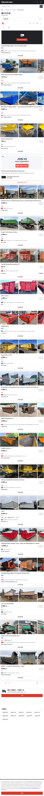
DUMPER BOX (5, 326)
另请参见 (4, 709)
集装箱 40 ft (21, 715)
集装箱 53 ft (29, 715)
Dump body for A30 (6, 355)
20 (37, 23)
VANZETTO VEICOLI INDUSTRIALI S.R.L (9, 581)
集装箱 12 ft (13, 715)
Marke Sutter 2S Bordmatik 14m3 (10, 636)
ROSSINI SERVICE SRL (6, 52)
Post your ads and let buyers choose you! (13, 171)
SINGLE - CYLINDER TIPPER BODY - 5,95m (12, 666)
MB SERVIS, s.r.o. (4, 521)
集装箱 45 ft (29, 712)
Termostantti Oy (4, 148)
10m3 (2, 511)
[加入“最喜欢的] (41, 55)
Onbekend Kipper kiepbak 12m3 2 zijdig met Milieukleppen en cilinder (20, 543)
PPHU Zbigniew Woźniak (6, 84)
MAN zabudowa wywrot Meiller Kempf (11, 74)
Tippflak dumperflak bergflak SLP (10, 264)
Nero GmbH (3, 242)
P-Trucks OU (3, 333)
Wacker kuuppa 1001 (7, 139)
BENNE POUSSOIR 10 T (7, 418)
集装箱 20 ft (5, 712)
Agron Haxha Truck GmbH (6, 644)
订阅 (22, 695)
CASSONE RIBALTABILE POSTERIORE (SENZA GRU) (15, 573)
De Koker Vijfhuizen (5, 551)
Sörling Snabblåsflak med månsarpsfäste (12, 480)
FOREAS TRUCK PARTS (6, 674)
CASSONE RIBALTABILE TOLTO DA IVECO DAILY (14, 46)
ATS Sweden (3, 365)
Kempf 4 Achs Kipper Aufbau (9, 232)
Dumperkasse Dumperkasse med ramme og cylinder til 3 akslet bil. (19, 387)
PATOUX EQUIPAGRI (5, 458)
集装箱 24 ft (5, 715)
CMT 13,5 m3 (4, 296)
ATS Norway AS (4, 210)
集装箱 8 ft (37, 715)
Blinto (2, 304)
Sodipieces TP (4, 426)
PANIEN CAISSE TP (6, 448)
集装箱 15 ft (37, 712)
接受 (22, 793)
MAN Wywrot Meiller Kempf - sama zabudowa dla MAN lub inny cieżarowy (21, 107)
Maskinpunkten (4, 489)
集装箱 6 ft (21, 712)
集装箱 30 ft (5, 719)
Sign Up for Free (22, 182)
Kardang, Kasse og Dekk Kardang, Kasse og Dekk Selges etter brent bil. (21, 200)
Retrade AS (3, 273)
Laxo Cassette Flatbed (7, 603)
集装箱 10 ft (13, 712)
